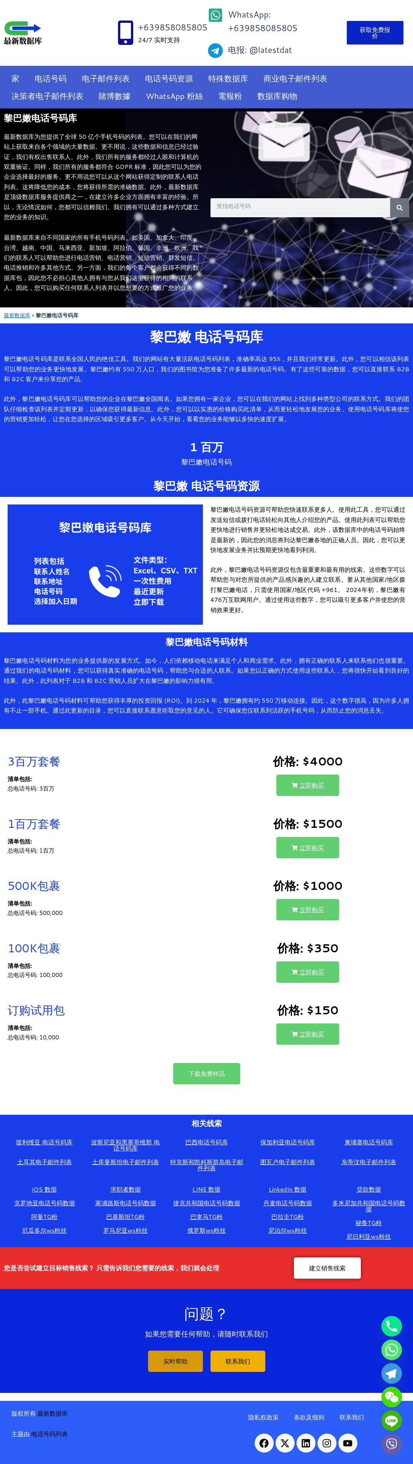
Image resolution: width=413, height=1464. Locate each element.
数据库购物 (277, 96)
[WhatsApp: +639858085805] (215, 15)
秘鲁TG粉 (369, 1222)
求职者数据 (125, 1189)
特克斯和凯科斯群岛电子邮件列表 (206, 1164)
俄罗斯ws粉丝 (206, 1230)
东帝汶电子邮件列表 (368, 1161)
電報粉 (230, 96)
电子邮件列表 (106, 78)
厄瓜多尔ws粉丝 (44, 1230)
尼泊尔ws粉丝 (287, 1230)
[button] (307, 785)
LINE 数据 (207, 1189)
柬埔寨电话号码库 (368, 1142)
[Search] (399, 207)
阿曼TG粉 (44, 1216)
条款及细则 (309, 1417)
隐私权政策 (263, 1417)
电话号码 (51, 78)
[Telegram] (391, 1373)
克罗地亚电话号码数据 (44, 1202)
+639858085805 (172, 27)
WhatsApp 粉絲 (174, 96)
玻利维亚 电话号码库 (44, 1142)
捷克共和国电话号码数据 (206, 1202)
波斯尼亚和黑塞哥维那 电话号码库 (125, 1145)
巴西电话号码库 (206, 1142)
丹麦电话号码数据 (287, 1202)
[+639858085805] (125, 33)
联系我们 (352, 1417)
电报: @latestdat (260, 50)
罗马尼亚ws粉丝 (125, 1230)
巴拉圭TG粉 (287, 1216)
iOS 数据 (44, 1189)
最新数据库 (17, 315)
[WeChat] (391, 1397)
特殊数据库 (228, 78)
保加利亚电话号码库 (287, 1142)
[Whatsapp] (391, 1350)
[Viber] (391, 1444)
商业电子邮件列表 (295, 78)
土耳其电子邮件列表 (44, 1161)
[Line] (391, 1420)
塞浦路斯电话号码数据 (125, 1202)
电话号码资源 (169, 78)
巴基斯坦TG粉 (125, 1216)
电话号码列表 (49, 1433)
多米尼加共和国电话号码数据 (368, 1205)
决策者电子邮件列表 (47, 96)
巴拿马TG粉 (206, 1216)
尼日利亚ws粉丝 (368, 1236)
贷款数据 (369, 1189)
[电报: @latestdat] (215, 50)
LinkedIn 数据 (288, 1189)
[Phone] (391, 1326)
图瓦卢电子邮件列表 (287, 1161)
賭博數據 (115, 96)
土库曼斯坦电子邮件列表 (125, 1161)
